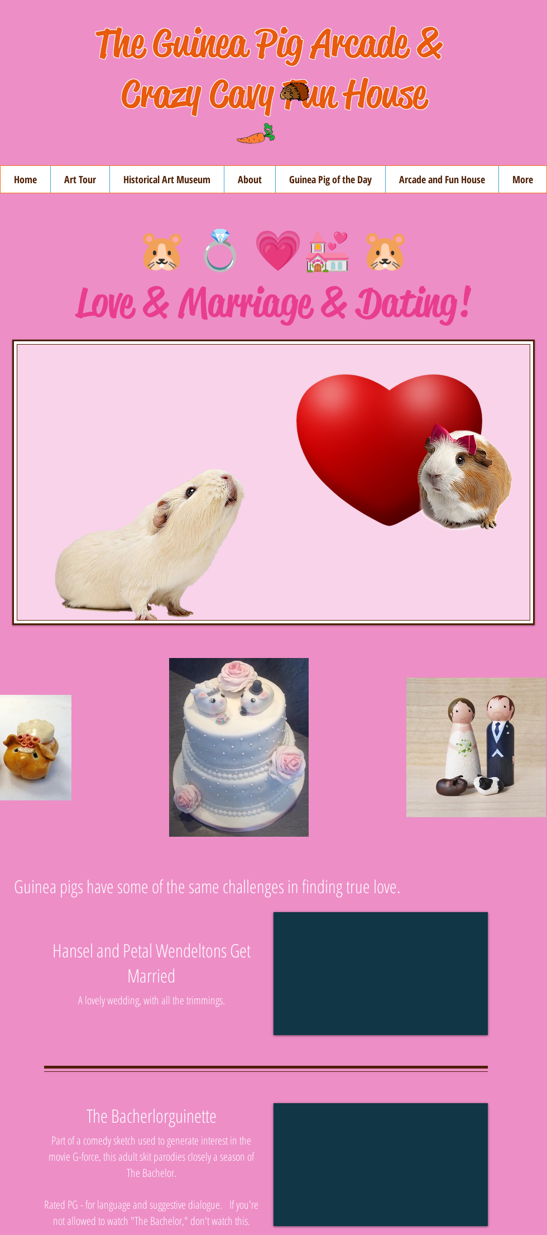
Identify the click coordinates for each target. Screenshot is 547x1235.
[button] (249, 179)
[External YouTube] (381, 973)
